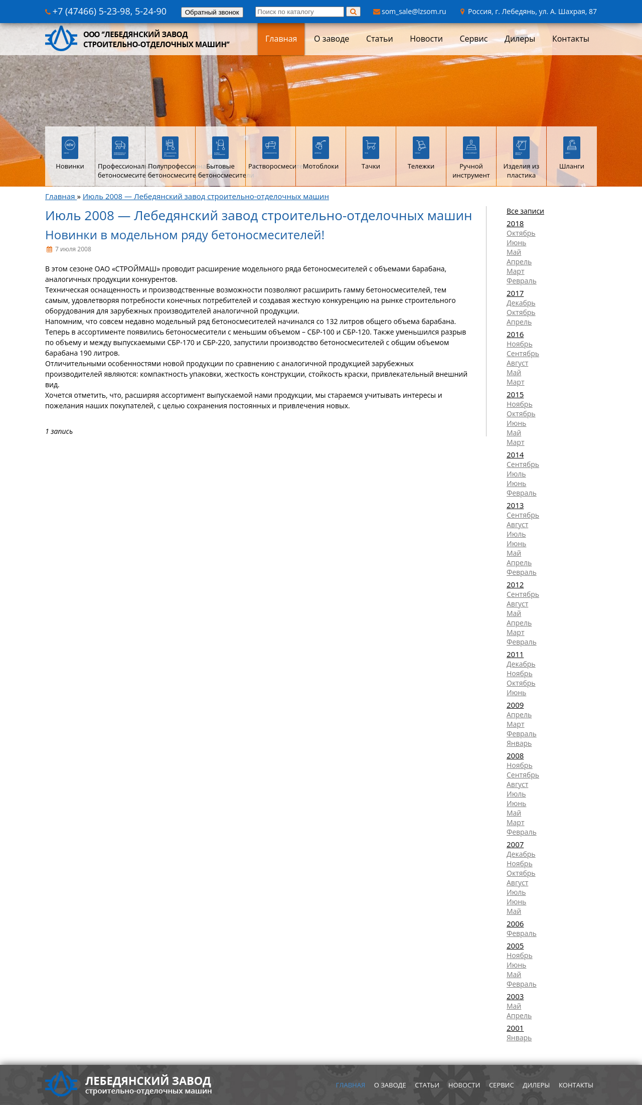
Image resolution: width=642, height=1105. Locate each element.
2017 (515, 293)
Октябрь (521, 233)
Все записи (525, 211)
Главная (281, 38)
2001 (515, 1028)
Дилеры (520, 38)
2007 (515, 844)
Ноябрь (520, 344)
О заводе (331, 38)
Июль (516, 474)
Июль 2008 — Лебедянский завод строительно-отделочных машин (206, 196)
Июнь (516, 242)
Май (514, 252)
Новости (426, 38)
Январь (519, 743)
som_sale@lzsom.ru (409, 11)
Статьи (379, 38)
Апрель (519, 261)
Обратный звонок (212, 12)
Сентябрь (523, 353)
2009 (515, 705)
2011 (515, 654)
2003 (515, 996)
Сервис (473, 38)
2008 (515, 755)
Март (516, 271)
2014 (515, 454)
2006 (515, 923)
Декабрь (521, 302)
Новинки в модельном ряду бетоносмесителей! (185, 234)
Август (517, 363)
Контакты (570, 38)
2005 (515, 945)
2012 (515, 584)
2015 (515, 394)
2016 (515, 334)
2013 (515, 505)
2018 (515, 223)
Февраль (522, 280)
